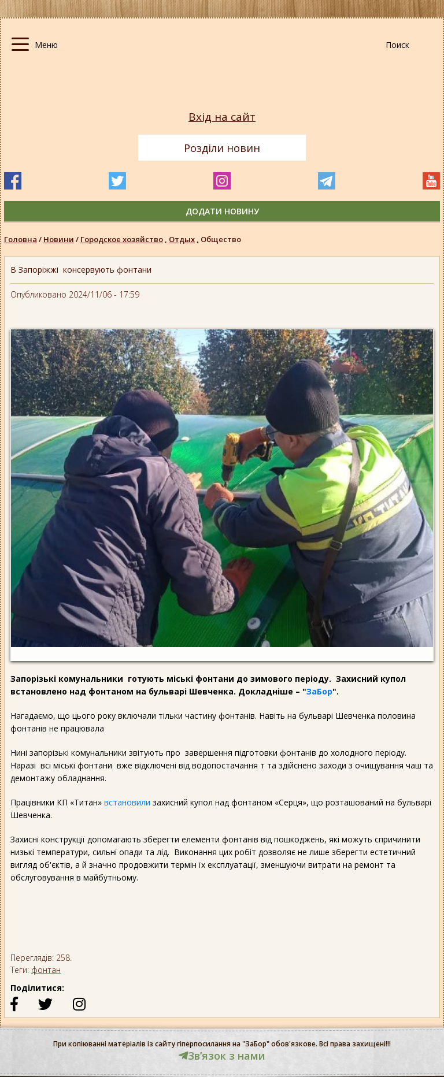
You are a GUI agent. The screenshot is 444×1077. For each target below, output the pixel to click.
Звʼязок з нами (222, 1056)
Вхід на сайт (222, 117)
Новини (58, 239)
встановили (127, 802)
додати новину (222, 211)
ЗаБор (319, 691)
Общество (221, 239)
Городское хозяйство (124, 239)
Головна (20, 239)
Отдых (185, 239)
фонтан (46, 969)
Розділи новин (222, 148)
